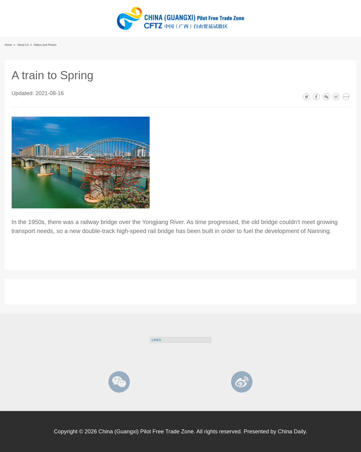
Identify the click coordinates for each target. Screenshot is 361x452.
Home (8, 45)
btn (12, 19)
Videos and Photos (45, 45)
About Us (23, 45)
